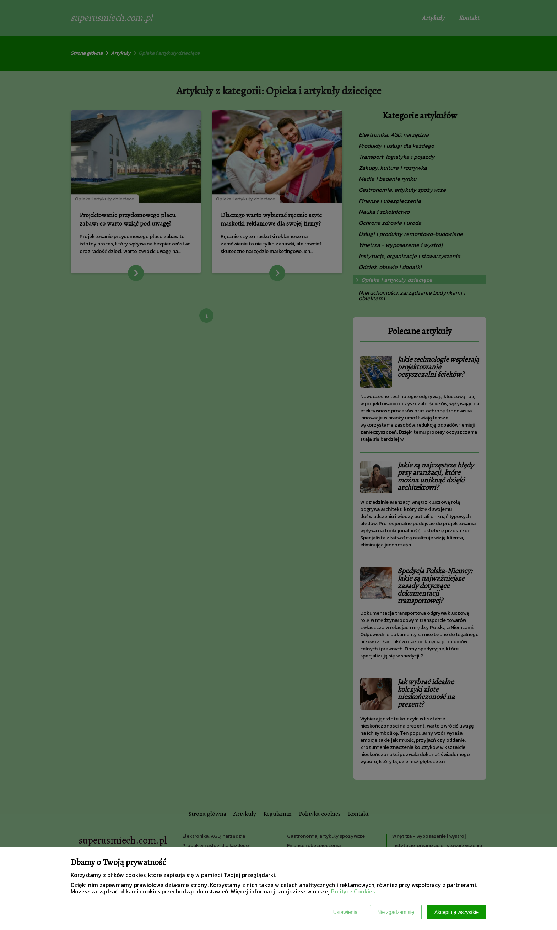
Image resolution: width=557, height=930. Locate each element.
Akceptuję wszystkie (456, 912)
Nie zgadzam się (395, 912)
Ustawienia (345, 912)
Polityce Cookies (353, 891)
